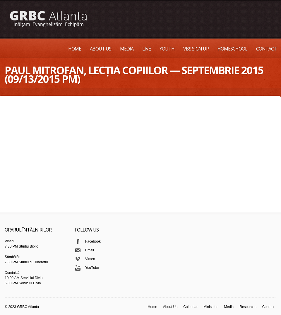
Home (74, 49)
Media (126, 49)
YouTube (92, 268)
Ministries (210, 307)
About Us (100, 49)
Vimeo (90, 259)
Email (89, 250)
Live (146, 49)
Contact (266, 49)
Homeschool (232, 49)
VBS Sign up (196, 49)
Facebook (93, 241)
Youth (167, 49)
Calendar (190, 307)
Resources (247, 307)
